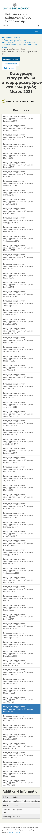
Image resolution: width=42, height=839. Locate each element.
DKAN (11, 832)
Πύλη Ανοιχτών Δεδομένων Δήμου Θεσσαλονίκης (18, 17)
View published (11, 59)
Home (8, 37)
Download (9, 68)
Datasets (16, 37)
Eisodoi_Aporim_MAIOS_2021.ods (20, 101)
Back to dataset (10, 63)
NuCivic (18, 832)
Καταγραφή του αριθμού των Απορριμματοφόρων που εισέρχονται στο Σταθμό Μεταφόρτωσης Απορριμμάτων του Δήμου (19, 43)
